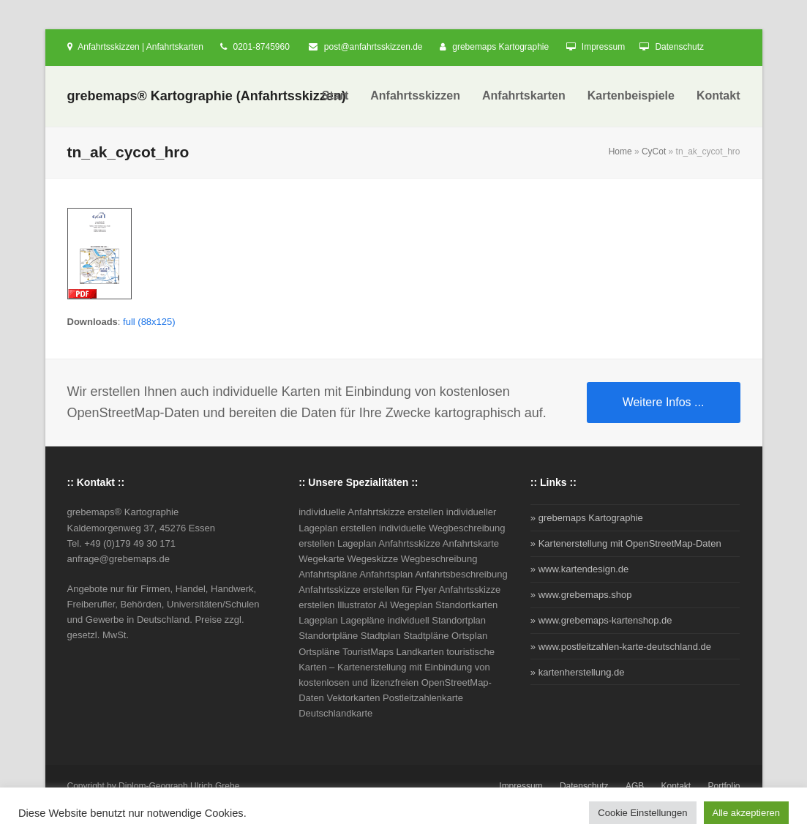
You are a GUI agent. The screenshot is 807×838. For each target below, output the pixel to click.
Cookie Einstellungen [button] (642, 812)
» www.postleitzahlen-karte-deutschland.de (620, 646)
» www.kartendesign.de (579, 569)
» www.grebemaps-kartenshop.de (601, 620)
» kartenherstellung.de (577, 672)
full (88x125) (149, 321)
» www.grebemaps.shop (581, 594)
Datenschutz (679, 47)
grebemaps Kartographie (500, 47)
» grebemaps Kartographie (586, 517)
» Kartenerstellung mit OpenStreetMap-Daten (625, 543)
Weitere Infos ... (664, 402)
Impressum (603, 47)
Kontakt (676, 786)
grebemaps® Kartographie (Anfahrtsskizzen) (206, 96)
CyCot (654, 151)
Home (620, 151)
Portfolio (724, 786)
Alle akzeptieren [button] (747, 812)
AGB (635, 786)
